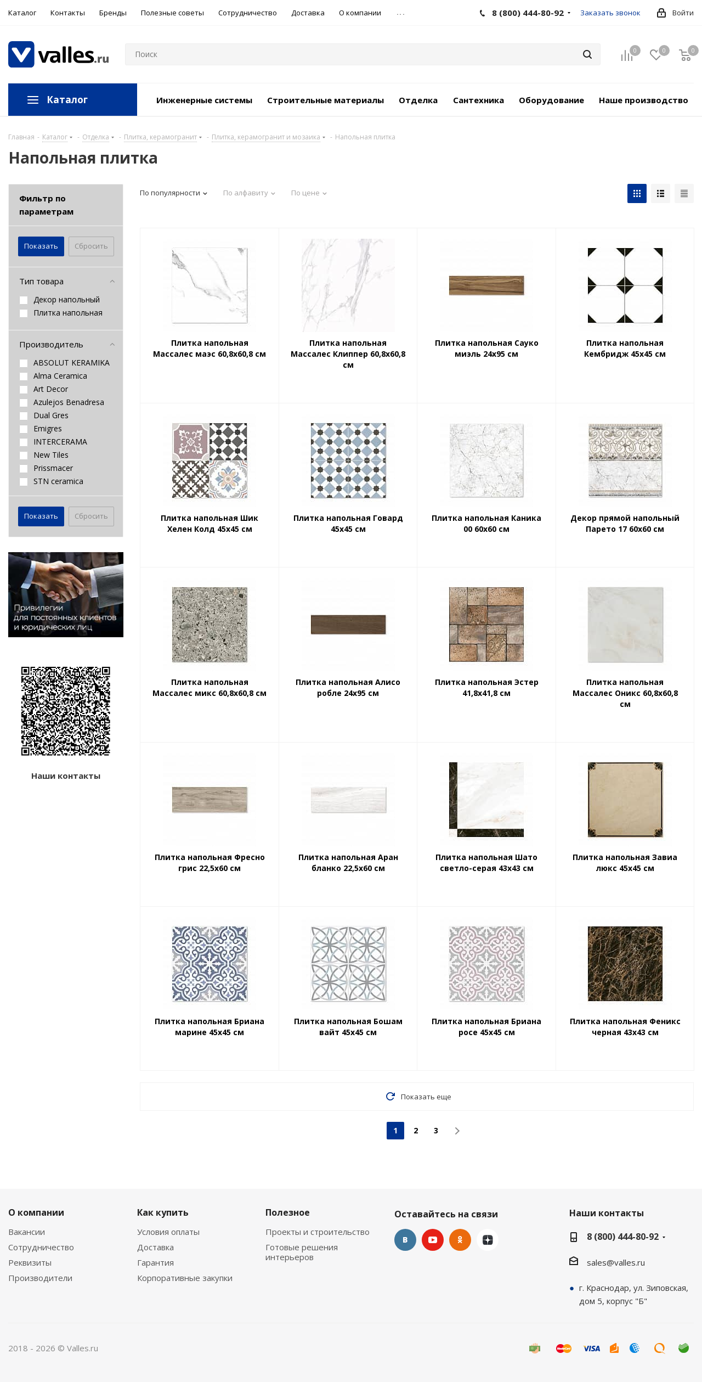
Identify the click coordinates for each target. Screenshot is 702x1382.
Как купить (163, 1212)
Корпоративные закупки (185, 1277)
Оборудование (551, 99)
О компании (36, 1212)
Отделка (418, 99)
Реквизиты (30, 1262)
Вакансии (26, 1231)
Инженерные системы (204, 99)
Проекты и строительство (317, 1231)
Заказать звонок (610, 13)
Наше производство (643, 99)
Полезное (287, 1212)
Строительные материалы (325, 99)
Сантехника (478, 99)
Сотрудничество (41, 1246)
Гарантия (155, 1262)
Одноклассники (460, 1240)
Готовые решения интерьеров (301, 1251)
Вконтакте (405, 1240)
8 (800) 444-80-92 (623, 1237)
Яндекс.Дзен (488, 1240)
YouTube (433, 1240)
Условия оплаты (168, 1231)
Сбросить (91, 246)
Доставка (155, 1246)
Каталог (67, 99)
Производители (40, 1277)
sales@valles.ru (616, 1262)
